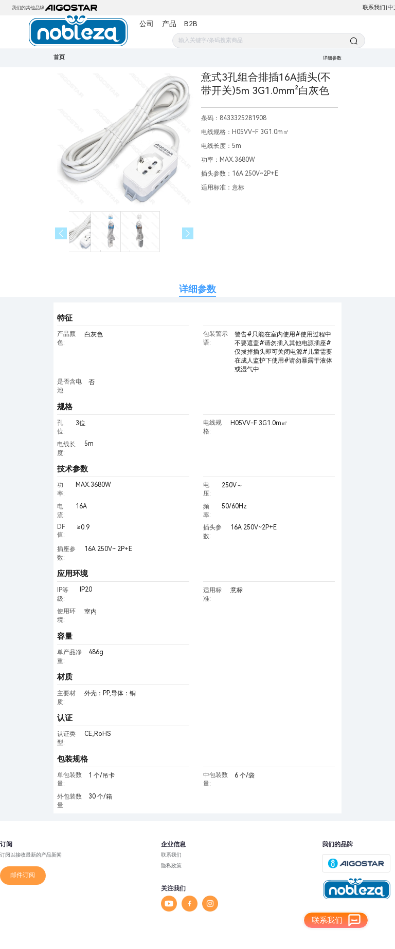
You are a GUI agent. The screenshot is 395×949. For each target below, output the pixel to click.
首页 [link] (59, 57)
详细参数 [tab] (197, 288)
